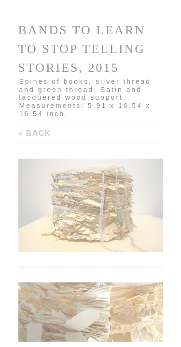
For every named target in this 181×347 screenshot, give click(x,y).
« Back (34, 133)
